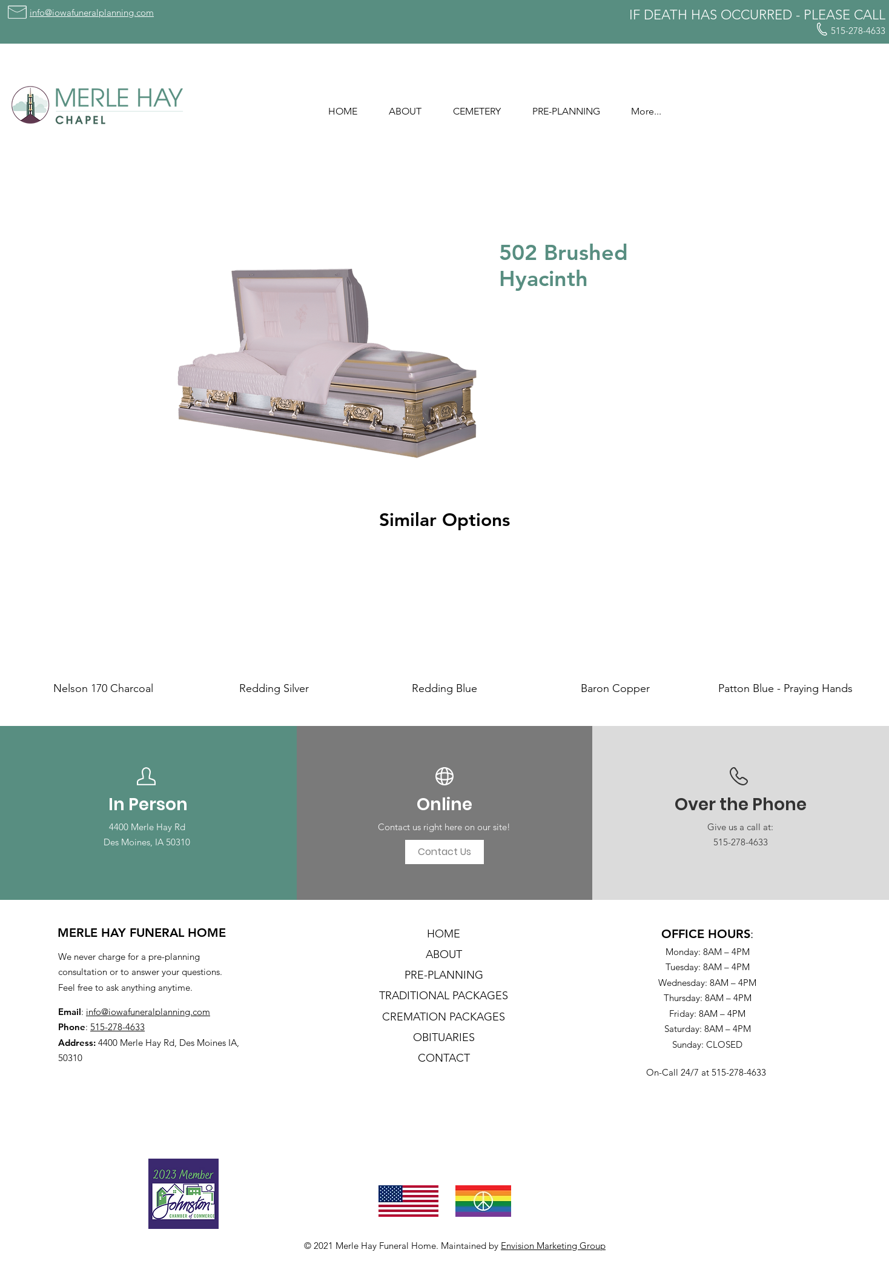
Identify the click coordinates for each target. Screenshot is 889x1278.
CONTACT (444, 1058)
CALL (869, 15)
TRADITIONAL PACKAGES (443, 995)
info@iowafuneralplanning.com (148, 1011)
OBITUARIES (444, 1037)
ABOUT (444, 954)
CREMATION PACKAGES (443, 1016)
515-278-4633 (117, 1027)
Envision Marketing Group (553, 1245)
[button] (405, 106)
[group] (444, 624)
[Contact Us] (444, 852)
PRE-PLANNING (444, 975)
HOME (443, 933)
